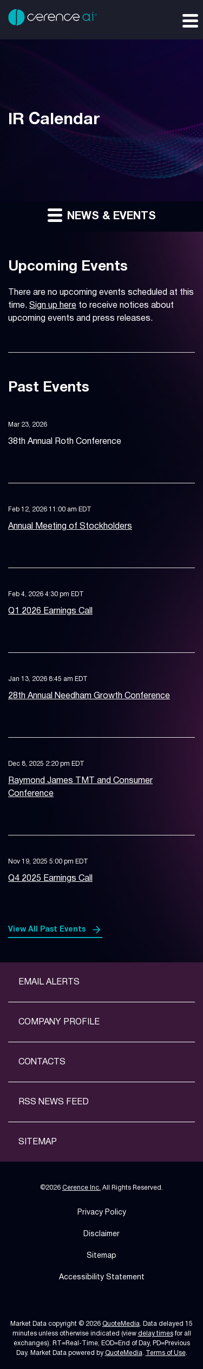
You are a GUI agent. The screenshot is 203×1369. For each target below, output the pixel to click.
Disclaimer (101, 1234)
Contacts (42, 1062)
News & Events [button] (102, 214)
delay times (155, 1334)
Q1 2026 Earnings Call (50, 611)
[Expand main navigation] (189, 19)
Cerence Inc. (81, 1188)
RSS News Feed (53, 1102)
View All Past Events (47, 929)
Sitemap (37, 1142)
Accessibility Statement (102, 1277)
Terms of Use (166, 1353)
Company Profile (59, 1022)
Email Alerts (49, 982)
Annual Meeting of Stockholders (70, 526)
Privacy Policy (101, 1212)
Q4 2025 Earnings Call (50, 878)
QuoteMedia (121, 1324)
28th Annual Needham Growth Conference (89, 696)
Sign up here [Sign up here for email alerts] (52, 305)
